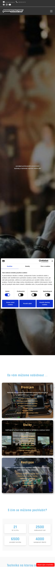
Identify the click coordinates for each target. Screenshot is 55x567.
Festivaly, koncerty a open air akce (27, 474)
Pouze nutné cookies (10, 303)
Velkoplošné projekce (27, 436)
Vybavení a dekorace (27, 441)
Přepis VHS (27, 453)
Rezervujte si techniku (45, 565)
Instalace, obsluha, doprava (27, 450)
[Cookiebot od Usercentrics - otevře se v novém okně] (40, 261)
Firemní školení (28, 485)
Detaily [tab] (27, 266)
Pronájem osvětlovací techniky (27, 401)
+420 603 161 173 (22, 2)
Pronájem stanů (27, 410)
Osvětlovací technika (27, 446)
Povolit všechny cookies (44, 303)
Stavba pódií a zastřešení (27, 448)
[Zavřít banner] (52, 261)
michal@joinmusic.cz (10, 2)
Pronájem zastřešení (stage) (27, 406)
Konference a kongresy (27, 478)
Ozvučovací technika (27, 443)
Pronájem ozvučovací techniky (27, 403)
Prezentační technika (27, 439)
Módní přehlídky (27, 483)
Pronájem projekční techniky (27, 399)
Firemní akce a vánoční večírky (27, 476)
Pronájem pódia (27, 408)
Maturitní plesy (28, 481)
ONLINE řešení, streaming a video (27, 413)
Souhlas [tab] (9, 266)
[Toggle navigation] (51, 11)
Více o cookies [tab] (45, 266)
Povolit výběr (27, 303)
